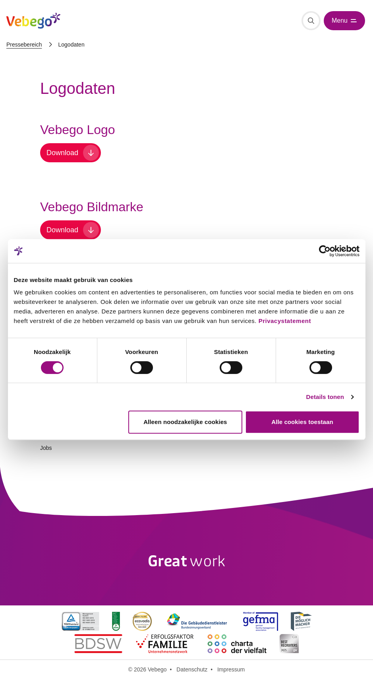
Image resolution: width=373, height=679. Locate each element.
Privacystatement (285, 320)
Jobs (46, 448)
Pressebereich (24, 44)
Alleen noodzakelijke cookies (185, 421)
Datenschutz (191, 669)
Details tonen (325, 396)
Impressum (231, 669)
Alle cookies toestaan (302, 421)
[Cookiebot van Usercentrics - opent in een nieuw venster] (324, 251)
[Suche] (311, 20)
